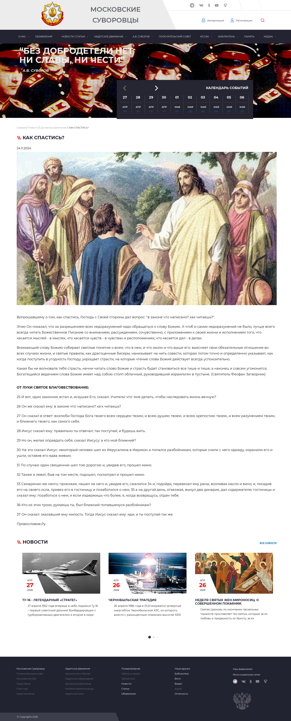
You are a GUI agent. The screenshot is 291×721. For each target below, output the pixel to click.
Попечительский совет (175, 36)
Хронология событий (77, 674)
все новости (268, 542)
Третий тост (128, 679)
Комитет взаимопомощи (79, 689)
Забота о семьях (130, 674)
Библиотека (226, 36)
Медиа (268, 36)
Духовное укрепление (78, 684)
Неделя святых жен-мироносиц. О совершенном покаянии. (227, 601)
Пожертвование (130, 669)
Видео (178, 684)
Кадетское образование (79, 679)
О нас (22, 36)
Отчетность (181, 694)
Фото (178, 679)
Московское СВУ (26, 679)
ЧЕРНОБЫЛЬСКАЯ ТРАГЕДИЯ (132, 600)
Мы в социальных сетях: (247, 674)
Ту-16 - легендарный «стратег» (49, 600)
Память (249, 36)
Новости (126, 684)
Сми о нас (22, 689)
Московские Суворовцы (115, 14)
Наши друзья (182, 669)
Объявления (43, 36)
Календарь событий (227, 77)
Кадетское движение (108, 36)
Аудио (178, 689)
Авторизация (216, 20)
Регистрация (246, 20)
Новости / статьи (73, 36)
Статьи (125, 689)
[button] (145, 108)
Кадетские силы (74, 694)
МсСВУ (204, 36)
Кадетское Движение (77, 669)
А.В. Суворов (141, 36)
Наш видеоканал (243, 669)
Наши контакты (26, 694)
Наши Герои (23, 684)
